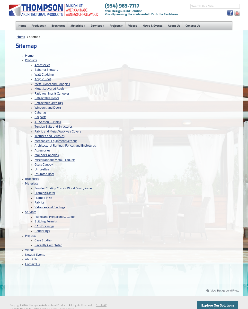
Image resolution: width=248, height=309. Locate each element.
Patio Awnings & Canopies (52, 93)
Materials (78, 25)
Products (39, 25)
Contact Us (193, 25)
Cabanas (40, 112)
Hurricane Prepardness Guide (55, 217)
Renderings (42, 231)
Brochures (58, 25)
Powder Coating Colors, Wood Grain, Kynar (63, 188)
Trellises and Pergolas (49, 136)
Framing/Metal (45, 193)
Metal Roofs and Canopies (52, 84)
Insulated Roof (44, 174)
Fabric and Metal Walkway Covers (58, 131)
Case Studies (43, 240)
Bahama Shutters (46, 69)
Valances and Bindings (50, 207)
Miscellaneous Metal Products (55, 160)
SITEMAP (101, 305)
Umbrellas (42, 169)
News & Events (152, 25)
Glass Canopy (44, 164)
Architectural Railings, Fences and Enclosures (65, 145)
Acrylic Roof (43, 79)
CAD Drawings (44, 226)
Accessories (42, 65)
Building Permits (46, 221)
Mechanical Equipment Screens (56, 141)
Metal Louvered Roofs (49, 88)
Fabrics (39, 202)
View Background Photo (222, 291)
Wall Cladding (44, 74)
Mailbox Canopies (47, 155)
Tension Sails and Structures (53, 126)
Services (97, 25)
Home (22, 25)
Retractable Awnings (49, 103)
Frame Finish (43, 198)
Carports (40, 117)
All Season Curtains (48, 122)
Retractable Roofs (47, 98)
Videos (132, 25)
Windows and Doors (48, 107)
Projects (116, 25)
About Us (174, 25)
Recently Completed (48, 245)
